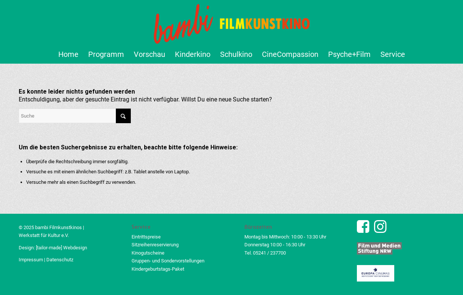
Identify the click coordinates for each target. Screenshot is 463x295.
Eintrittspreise (146, 237)
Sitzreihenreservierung (155, 244)
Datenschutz (59, 259)
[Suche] (75, 116)
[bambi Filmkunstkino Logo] (231, 22)
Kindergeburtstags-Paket (158, 269)
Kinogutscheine (148, 253)
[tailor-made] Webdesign (61, 247)
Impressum (31, 259)
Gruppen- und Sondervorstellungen (168, 261)
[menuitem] (68, 54)
